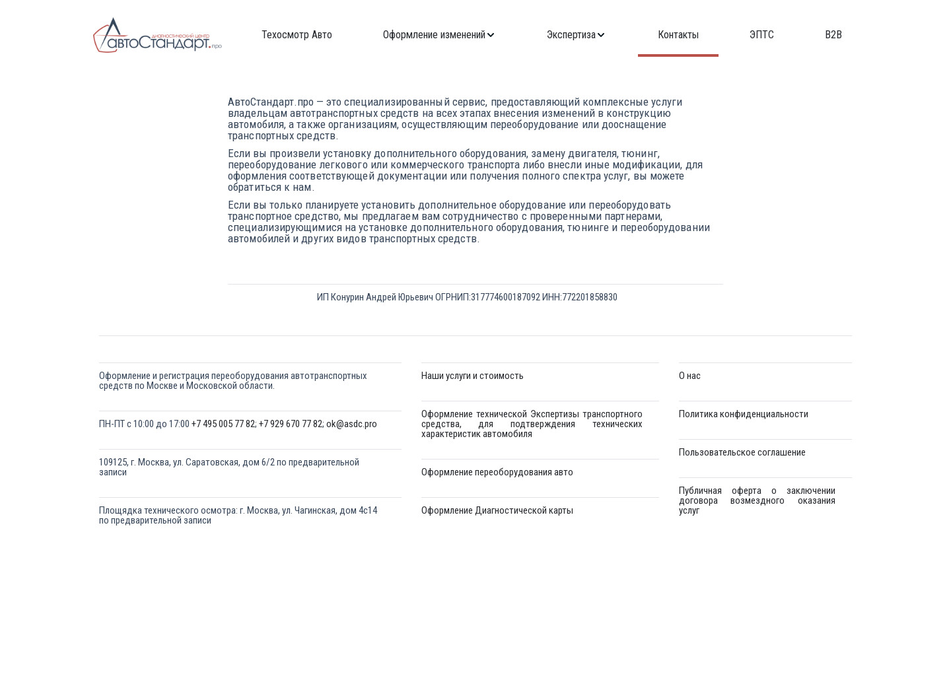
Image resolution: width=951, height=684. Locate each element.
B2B (833, 35)
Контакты (678, 35)
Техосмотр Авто (297, 35)
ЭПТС (762, 35)
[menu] (552, 35)
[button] (439, 35)
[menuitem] (297, 35)
